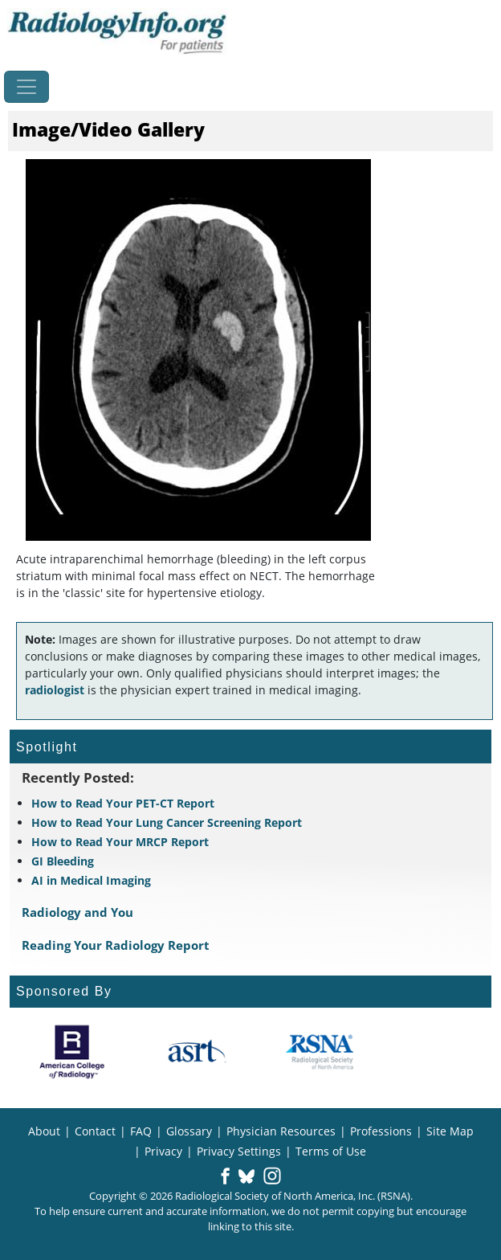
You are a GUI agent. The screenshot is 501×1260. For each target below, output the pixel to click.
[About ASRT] (196, 1052)
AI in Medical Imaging (91, 880)
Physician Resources (281, 1131)
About (44, 1131)
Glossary (189, 1131)
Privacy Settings (239, 1151)
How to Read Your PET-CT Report (122, 803)
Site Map (450, 1131)
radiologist (54, 690)
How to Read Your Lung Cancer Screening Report (166, 822)
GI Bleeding (62, 861)
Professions (381, 1131)
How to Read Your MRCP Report (120, 841)
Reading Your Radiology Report (116, 945)
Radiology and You (77, 912)
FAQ (141, 1131)
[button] (225, 1177)
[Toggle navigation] (26, 87)
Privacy (163, 1151)
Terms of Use (330, 1151)
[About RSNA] (321, 1052)
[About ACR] (72, 1052)
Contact (95, 1131)
